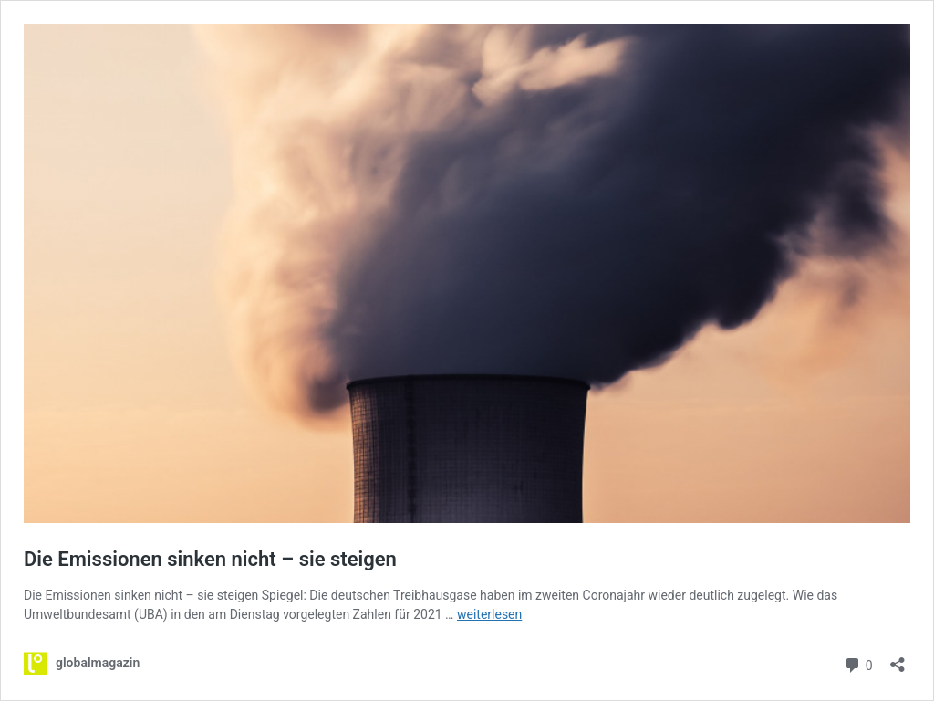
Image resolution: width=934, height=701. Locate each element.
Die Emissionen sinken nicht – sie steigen (210, 559)
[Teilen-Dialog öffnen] (897, 658)
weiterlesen (489, 614)
